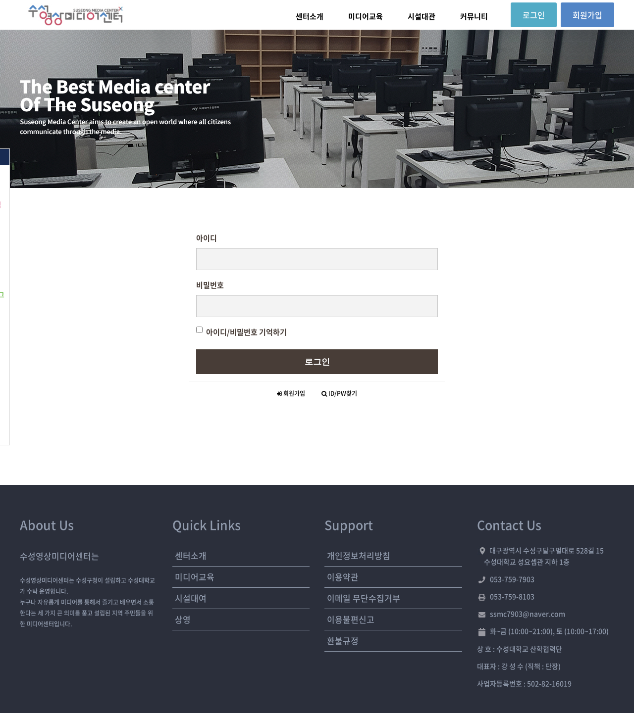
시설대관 (421, 16)
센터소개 (309, 16)
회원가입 (291, 393)
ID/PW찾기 (339, 393)
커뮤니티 (474, 16)
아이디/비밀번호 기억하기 (241, 332)
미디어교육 (365, 16)
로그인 (317, 362)
